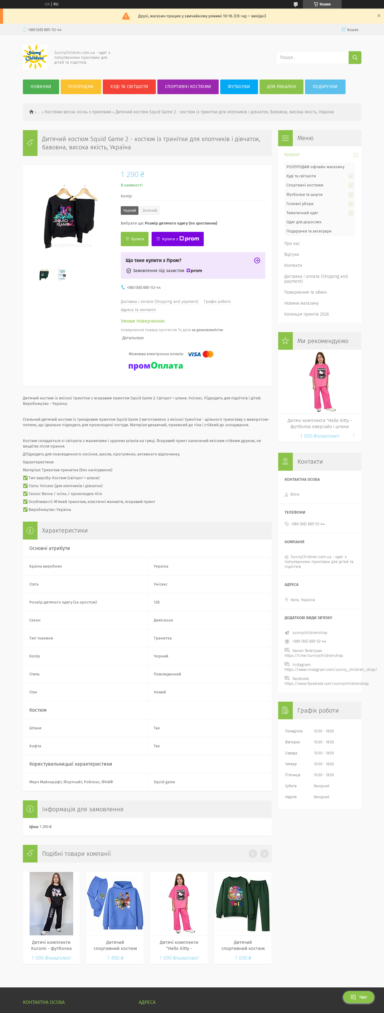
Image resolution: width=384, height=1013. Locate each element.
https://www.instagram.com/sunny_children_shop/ (331, 669)
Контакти (293, 265)
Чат (358, 997)
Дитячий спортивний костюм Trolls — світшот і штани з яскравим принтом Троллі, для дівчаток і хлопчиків (243, 946)
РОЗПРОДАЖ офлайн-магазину (315, 167)
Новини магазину (301, 303)
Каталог (292, 154)
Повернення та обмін (305, 292)
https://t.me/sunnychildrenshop (314, 655)
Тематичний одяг (302, 213)
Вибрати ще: (169, 223)
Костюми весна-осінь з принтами (78, 112)
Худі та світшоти (301, 176)
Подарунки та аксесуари (309, 231)
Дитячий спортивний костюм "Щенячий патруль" (115, 946)
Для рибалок (281, 86)
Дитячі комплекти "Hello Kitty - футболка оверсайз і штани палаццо (179, 946)
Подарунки (325, 86)
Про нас (292, 243)
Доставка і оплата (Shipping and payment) (316, 279)
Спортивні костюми (188, 86)
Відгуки (291, 254)
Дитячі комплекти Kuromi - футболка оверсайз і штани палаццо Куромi (51, 946)
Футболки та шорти (304, 194)
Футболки (239, 86)
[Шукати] (355, 57)
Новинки (41, 86)
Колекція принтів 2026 (306, 314)
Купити (137, 239)
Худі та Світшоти (129, 86)
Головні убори (300, 203)
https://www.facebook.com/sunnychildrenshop (327, 683)
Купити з (180, 239)
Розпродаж (81, 86)
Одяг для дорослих (303, 222)
